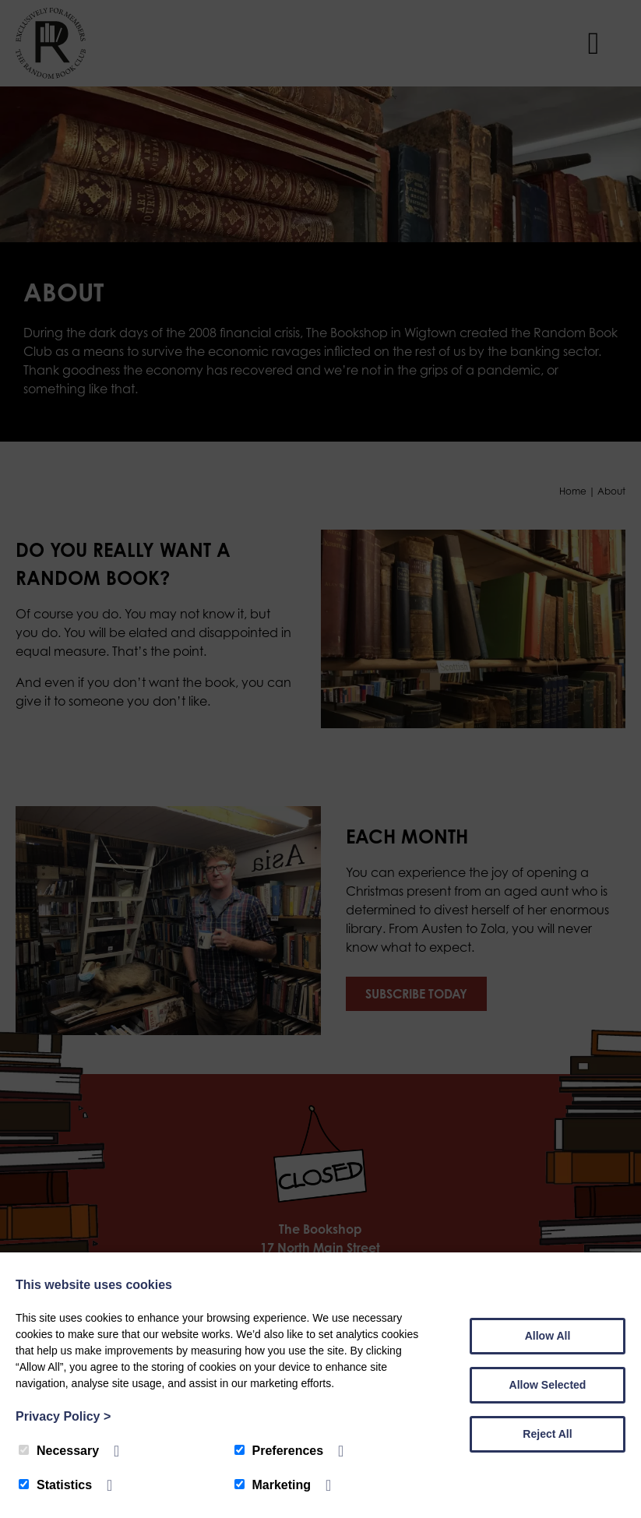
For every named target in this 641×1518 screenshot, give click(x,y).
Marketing (273, 1485)
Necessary (59, 1450)
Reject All (547, 1434)
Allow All (548, 1336)
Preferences (279, 1450)
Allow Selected (547, 1385)
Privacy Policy (63, 1416)
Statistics (55, 1485)
